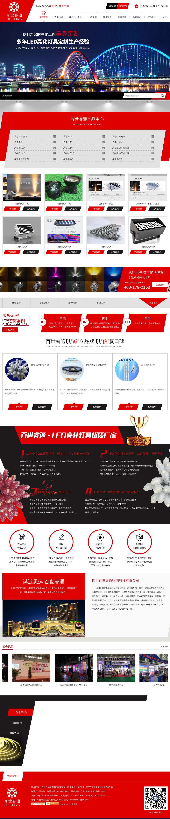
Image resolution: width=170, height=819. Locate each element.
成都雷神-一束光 (106, 204)
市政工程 (100, 303)
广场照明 (44, 303)
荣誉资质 (122, 17)
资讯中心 (21, 712)
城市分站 (75, 791)
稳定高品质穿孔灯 (40, 365)
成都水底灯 (68, 159)
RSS (108, 787)
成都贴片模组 (20, 136)
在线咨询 (31, 209)
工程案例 (92, 17)
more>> (164, 647)
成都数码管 (19, 147)
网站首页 (43, 17)
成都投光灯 (19, 153)
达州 (98, 791)
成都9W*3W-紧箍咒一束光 (147, 204)
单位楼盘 (72, 303)
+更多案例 (153, 303)
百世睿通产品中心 (87, 121)
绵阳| (93, 791)
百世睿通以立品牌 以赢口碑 (85, 341)
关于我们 (58, 17)
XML (112, 787)
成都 (87, 791)
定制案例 (16, 320)
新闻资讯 (137, 17)
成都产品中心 (75, 17)
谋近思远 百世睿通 (44, 582)
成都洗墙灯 (68, 147)
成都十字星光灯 (21, 159)
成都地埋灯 (68, 153)
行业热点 (14, 732)
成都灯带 (67, 142)
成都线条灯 (117, 142)
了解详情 (12, 209)
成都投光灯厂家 (64, 247)
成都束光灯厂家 (22, 204)
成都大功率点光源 (120, 153)
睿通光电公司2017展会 (21, 685)
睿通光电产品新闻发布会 (64, 685)
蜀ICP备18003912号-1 (87, 787)
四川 (82, 791)
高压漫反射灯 (148, 365)
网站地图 (123, 6)
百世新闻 (17, 722)
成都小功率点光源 (120, 147)
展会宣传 (107, 17)
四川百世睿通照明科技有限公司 (115, 580)
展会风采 (8, 646)
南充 (103, 791)
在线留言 (112, 6)
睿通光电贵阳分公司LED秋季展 (106, 685)
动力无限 (73, 804)
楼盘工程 (16, 303)
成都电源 (18, 142)
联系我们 (152, 17)
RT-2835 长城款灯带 (96, 365)
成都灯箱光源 (118, 136)
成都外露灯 (68, 136)
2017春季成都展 (149, 685)
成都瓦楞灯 (117, 159)
